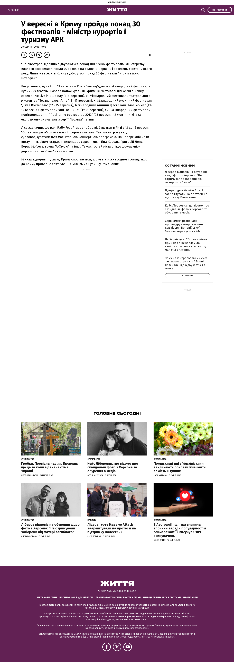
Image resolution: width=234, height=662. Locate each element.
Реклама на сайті (46, 597)
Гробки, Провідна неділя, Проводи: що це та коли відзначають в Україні (49, 467)
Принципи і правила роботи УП (162, 597)
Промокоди (190, 597)
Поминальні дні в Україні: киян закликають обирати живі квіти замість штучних (180, 467)
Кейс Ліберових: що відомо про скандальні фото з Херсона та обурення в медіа (187, 209)
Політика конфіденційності (76, 597)
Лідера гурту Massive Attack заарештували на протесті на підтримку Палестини (186, 194)
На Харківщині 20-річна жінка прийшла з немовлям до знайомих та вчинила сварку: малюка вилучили (186, 245)
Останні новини (180, 165)
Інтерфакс (29, 78)
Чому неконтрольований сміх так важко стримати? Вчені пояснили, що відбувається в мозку (186, 263)
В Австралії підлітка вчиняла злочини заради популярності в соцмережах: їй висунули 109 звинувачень (180, 530)
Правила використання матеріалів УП (118, 597)
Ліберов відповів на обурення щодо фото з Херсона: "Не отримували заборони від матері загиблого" (186, 177)
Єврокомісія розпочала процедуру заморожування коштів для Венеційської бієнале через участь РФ (184, 226)
